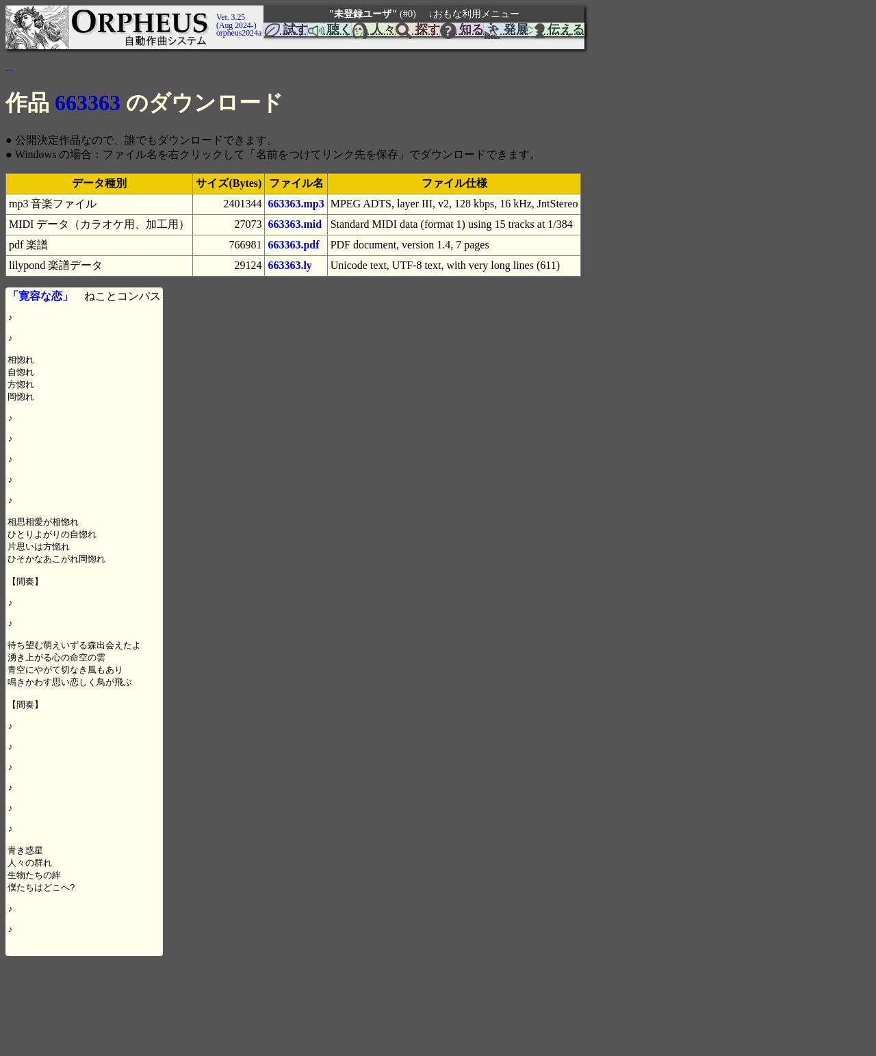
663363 (87, 102)
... (9, 67)
